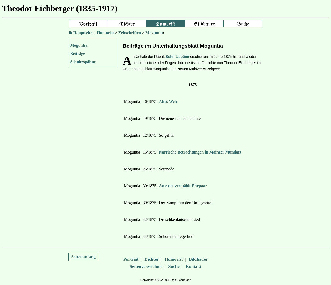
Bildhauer (198, 259)
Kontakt (193, 266)
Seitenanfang (83, 256)
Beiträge (77, 53)
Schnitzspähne (83, 62)
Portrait (131, 259)
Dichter (151, 259)
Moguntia (154, 33)
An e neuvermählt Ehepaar (183, 186)
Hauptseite (83, 33)
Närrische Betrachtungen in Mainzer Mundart (200, 152)
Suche (173, 266)
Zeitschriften (129, 33)
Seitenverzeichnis (146, 266)
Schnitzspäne (177, 56)
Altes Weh (168, 101)
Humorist (105, 33)
